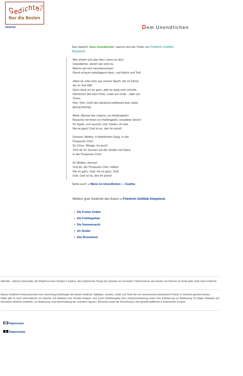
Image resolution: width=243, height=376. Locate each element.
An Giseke (83, 230)
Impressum (13, 323)
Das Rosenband (87, 237)
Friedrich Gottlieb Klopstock (144, 198)
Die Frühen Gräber (89, 211)
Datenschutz (14, 331)
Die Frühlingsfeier (88, 218)
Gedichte (10, 27)
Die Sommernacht (88, 224)
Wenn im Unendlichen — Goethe (112, 184)
